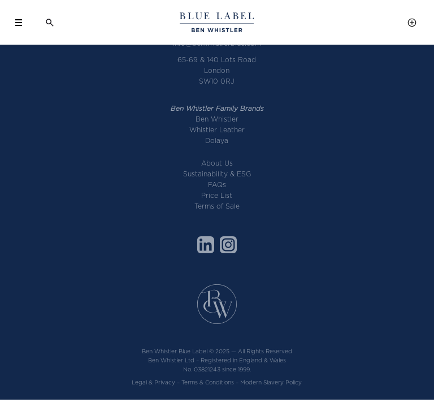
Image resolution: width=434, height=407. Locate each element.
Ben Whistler (217, 119)
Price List (216, 195)
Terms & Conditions (207, 382)
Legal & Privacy (153, 382)
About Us (217, 163)
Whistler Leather (217, 129)
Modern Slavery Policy (271, 382)
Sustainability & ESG (217, 174)
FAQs (217, 184)
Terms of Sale (217, 206)
